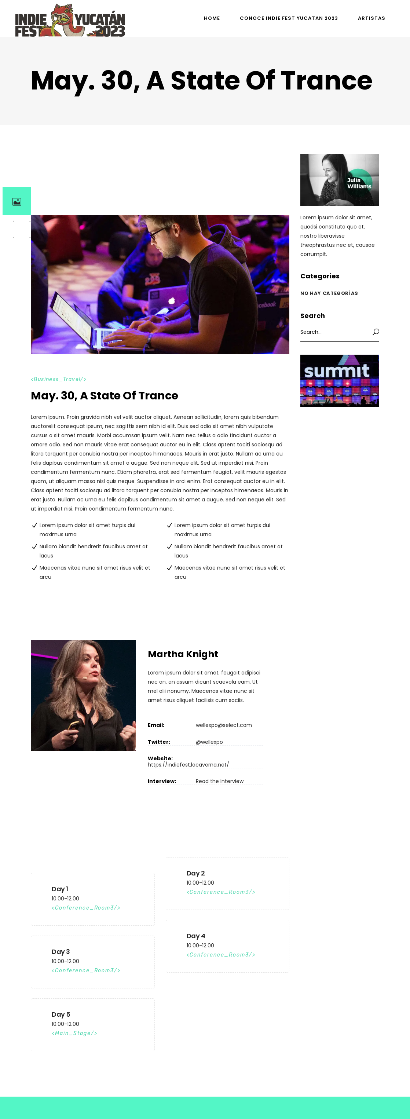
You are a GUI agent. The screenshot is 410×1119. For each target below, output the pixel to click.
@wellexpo (209, 742)
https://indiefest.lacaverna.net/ (188, 764)
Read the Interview (220, 781)
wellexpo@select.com (224, 725)
